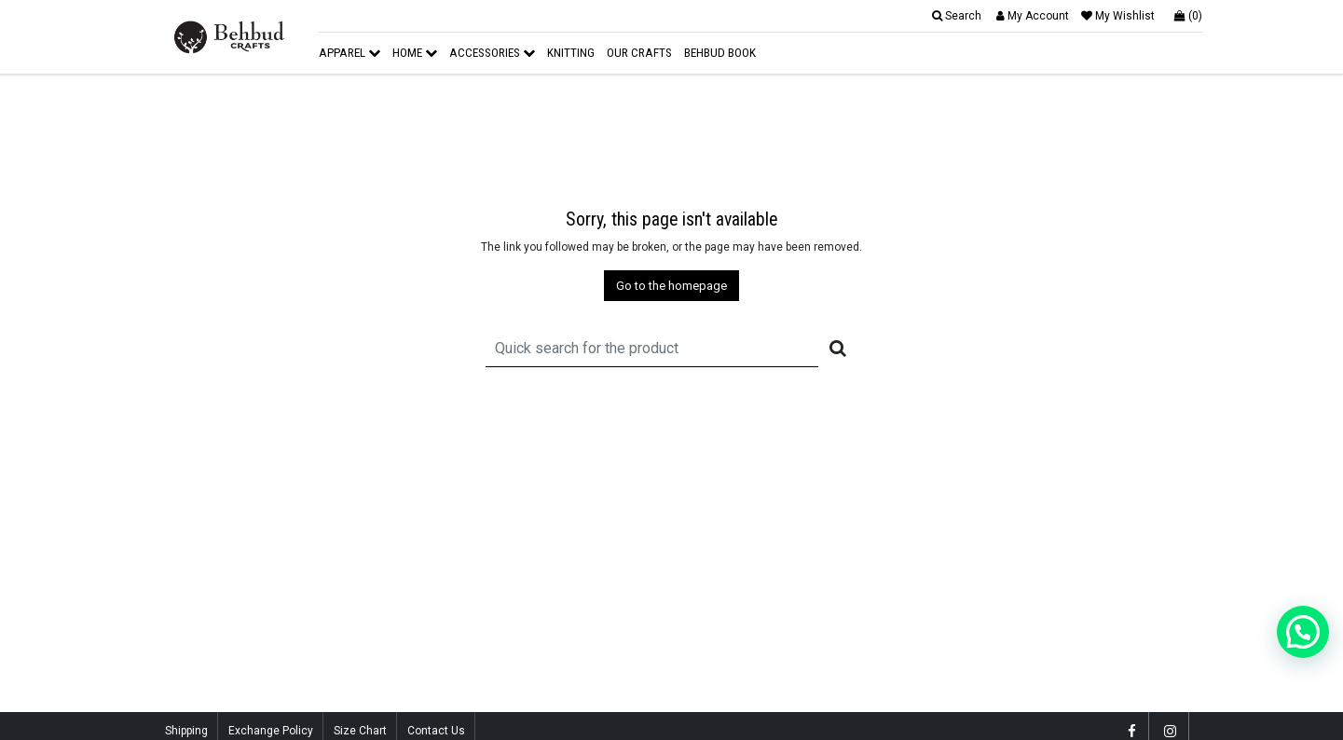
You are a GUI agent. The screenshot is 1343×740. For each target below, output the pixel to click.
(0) (1188, 15)
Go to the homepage (671, 286)
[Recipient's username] (652, 348)
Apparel (349, 53)
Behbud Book (720, 53)
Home (414, 53)
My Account (1032, 15)
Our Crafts (639, 53)
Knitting (571, 53)
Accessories (492, 53)
